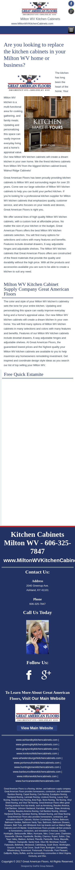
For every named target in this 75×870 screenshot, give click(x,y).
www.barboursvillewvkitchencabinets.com (37, 771)
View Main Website (37, 728)
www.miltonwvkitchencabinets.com (37, 776)
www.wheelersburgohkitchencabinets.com (37, 758)
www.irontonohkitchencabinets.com (36, 753)
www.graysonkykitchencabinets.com (37, 748)
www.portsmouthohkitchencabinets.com (37, 762)
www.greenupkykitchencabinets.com (37, 744)
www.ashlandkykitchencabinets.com (36, 739)
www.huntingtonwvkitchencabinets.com (36, 767)
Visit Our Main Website (43, 698)
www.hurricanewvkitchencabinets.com (37, 780)
